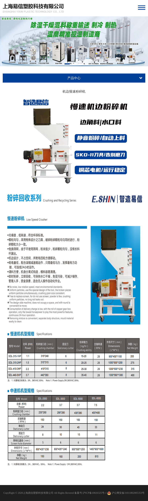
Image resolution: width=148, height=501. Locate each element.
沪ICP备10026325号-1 (95, 493)
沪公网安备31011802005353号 (128, 493)
